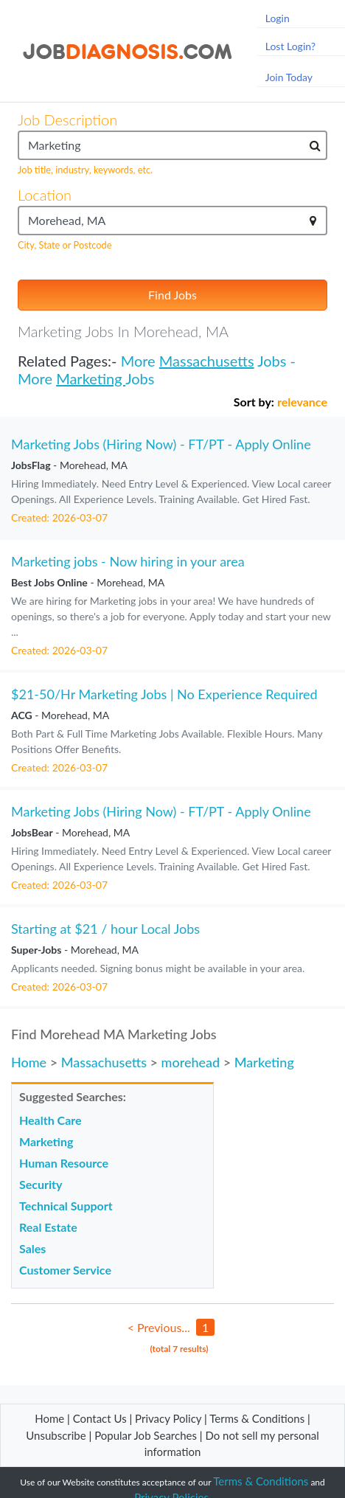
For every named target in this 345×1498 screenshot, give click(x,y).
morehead (190, 1062)
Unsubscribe (56, 1435)
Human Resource (63, 1163)
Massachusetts (206, 361)
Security (40, 1184)
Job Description (67, 119)
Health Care (50, 1120)
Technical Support (66, 1206)
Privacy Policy (168, 1418)
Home (28, 1062)
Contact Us (100, 1418)
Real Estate (48, 1227)
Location (45, 195)
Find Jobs (172, 295)
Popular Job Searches (145, 1435)
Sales (32, 1248)
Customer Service (65, 1270)
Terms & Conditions (258, 1418)
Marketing (90, 378)
